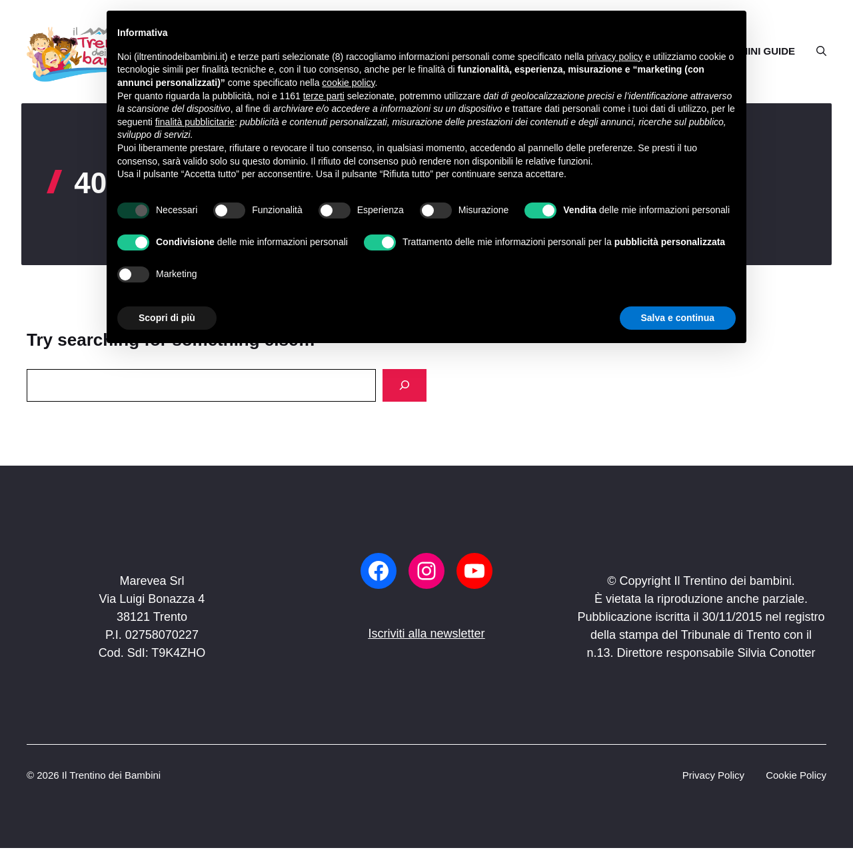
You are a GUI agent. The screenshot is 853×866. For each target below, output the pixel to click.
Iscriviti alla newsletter (426, 633)
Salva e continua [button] (677, 317)
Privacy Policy (713, 775)
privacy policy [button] (614, 56)
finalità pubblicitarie (195, 122)
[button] (816, 51)
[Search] (404, 385)
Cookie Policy (796, 775)
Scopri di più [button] (167, 317)
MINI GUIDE (767, 51)
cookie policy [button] (348, 82)
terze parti (324, 96)
